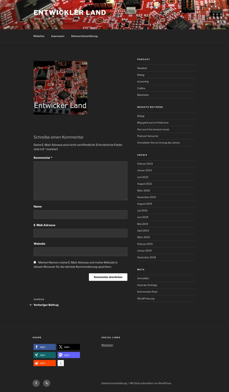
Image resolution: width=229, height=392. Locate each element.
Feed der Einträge (147, 285)
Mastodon (143, 94)
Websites (38, 36)
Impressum (57, 36)
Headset (142, 68)
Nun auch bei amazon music (153, 129)
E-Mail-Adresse (44, 225)
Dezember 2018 (146, 257)
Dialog (140, 74)
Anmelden (143, 278)
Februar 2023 (145, 163)
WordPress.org (145, 298)
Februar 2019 (145, 243)
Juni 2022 (142, 177)
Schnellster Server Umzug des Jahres (158, 142)
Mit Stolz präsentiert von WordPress (150, 383)
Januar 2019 (144, 250)
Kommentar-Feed (147, 291)
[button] (44, 347)
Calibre (141, 88)
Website (39, 243)
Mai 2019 (142, 223)
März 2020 (143, 190)
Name (38, 206)
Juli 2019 (142, 210)
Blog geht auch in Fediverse (153, 122)
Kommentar (43, 157)
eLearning (143, 81)
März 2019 (143, 237)
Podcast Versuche (147, 135)
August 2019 (144, 203)
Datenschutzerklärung (84, 36)
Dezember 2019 (146, 197)
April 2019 (143, 230)
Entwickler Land (70, 12)
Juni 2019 (142, 217)
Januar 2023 (144, 170)
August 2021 (144, 183)
